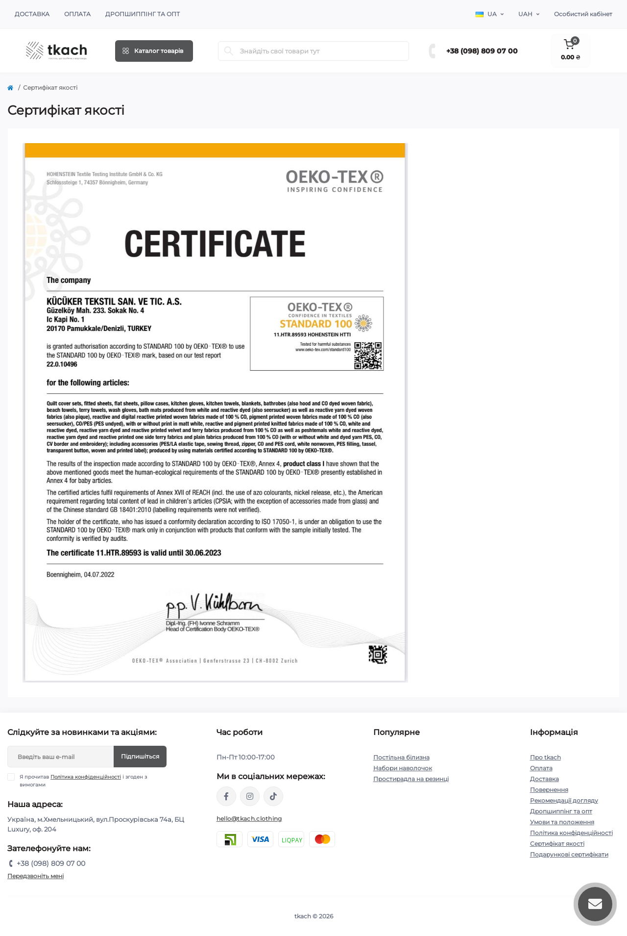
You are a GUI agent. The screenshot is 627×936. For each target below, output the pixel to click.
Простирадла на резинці (411, 779)
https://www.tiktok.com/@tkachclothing (273, 796)
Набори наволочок (402, 768)
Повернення (549, 789)
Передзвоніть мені (35, 876)
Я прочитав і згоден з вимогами (83, 780)
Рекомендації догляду (564, 800)
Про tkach (545, 757)
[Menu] (154, 51)
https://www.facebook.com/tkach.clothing (226, 796)
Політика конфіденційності (85, 777)
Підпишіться (140, 756)
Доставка (32, 14)
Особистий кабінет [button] (583, 14)
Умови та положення (562, 822)
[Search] (229, 51)
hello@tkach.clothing (249, 818)
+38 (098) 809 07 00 (482, 51)
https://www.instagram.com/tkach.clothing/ (249, 796)
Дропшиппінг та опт (142, 14)
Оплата (77, 14)
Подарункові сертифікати (569, 854)
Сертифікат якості (557, 843)
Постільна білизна (401, 757)
